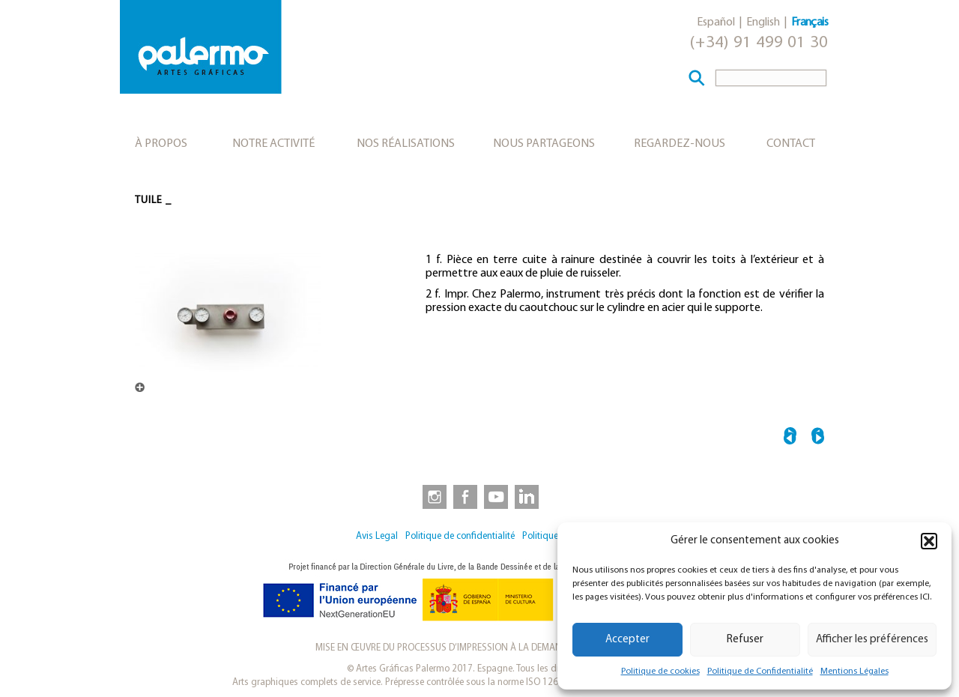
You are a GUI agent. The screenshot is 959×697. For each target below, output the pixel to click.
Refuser (745, 639)
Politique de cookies (660, 671)
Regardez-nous (679, 144)
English (763, 22)
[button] (929, 541)
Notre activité (273, 144)
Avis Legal (377, 536)
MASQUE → (817, 438)
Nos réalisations (406, 144)
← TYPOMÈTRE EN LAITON (790, 438)
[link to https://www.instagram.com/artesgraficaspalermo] (432, 496)
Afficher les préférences (872, 639)
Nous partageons (544, 144)
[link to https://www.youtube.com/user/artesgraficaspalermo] (496, 496)
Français (809, 22)
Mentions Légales (854, 671)
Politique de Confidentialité (760, 671)
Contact (790, 144)
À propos (161, 144)
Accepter (627, 639)
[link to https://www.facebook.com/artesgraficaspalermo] (464, 496)
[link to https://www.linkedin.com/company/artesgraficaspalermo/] (528, 496)
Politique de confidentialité (460, 536)
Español (716, 22)
